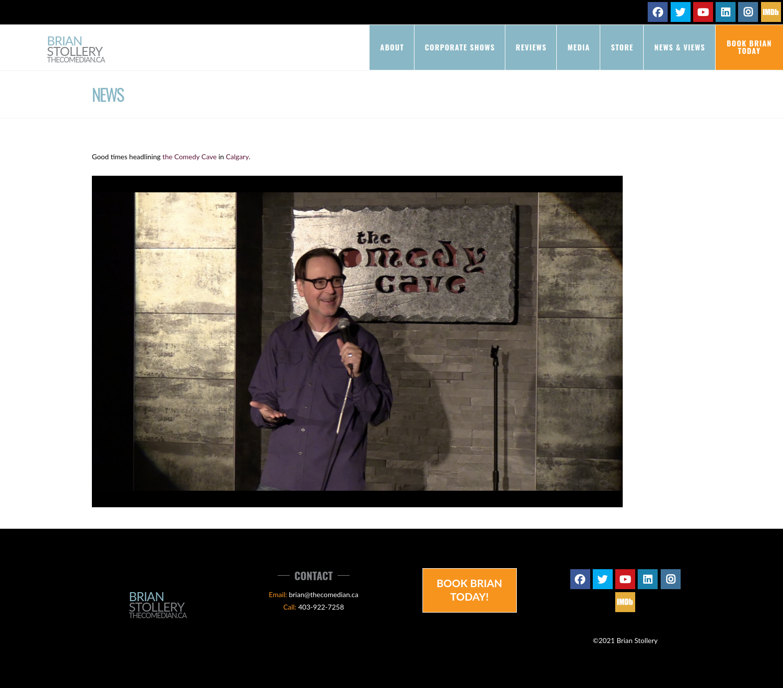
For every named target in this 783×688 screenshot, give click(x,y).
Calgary (237, 156)
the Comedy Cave (189, 156)
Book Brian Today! (469, 590)
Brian (76, 49)
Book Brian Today (749, 46)
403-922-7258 (321, 607)
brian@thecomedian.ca (323, 594)
